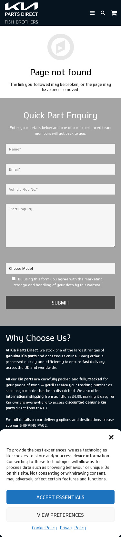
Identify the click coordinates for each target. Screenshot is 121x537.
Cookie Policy (44, 527)
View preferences (60, 515)
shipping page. (34, 425)
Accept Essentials (60, 497)
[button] (111, 437)
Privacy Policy (73, 527)
